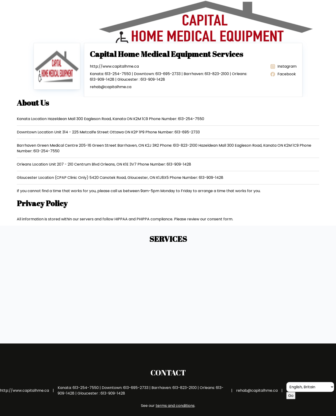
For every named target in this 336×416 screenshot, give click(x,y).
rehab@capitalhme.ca (110, 87)
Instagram (283, 66)
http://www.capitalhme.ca (114, 66)
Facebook (283, 74)
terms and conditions (175, 405)
